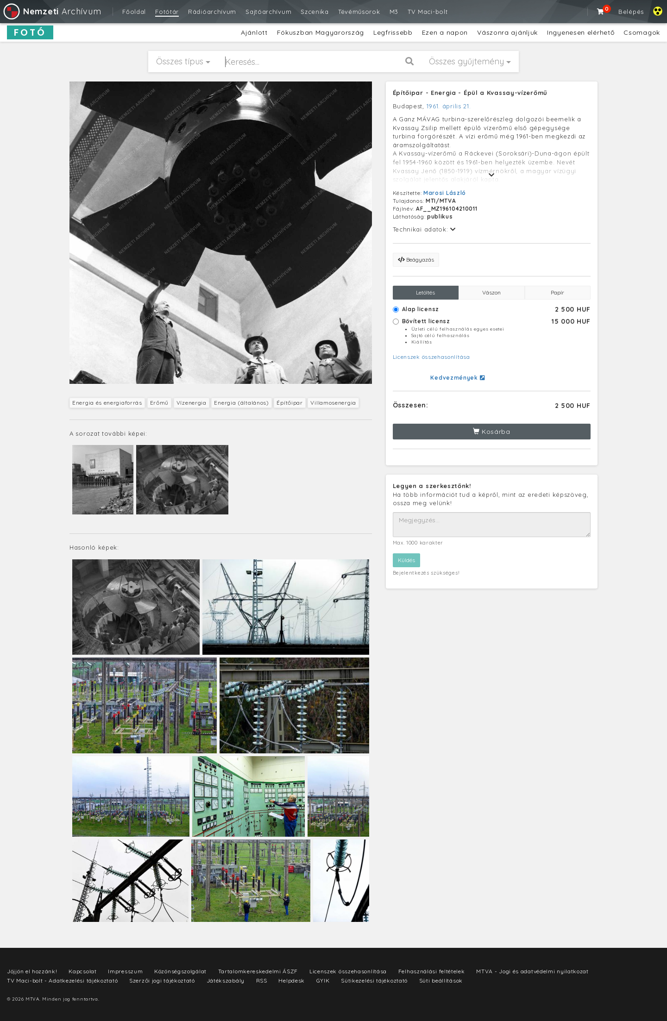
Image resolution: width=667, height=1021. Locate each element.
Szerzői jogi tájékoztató (162, 980)
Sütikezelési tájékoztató (374, 980)
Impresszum (125, 971)
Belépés (631, 11)
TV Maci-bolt (427, 11)
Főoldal (134, 11)
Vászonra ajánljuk (507, 32)
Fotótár (167, 11)
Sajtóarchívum (268, 11)
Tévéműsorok (359, 11)
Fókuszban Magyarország (320, 32)
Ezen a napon (445, 32)
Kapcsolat (82, 971)
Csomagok (641, 32)
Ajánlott (254, 32)
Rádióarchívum (212, 11)
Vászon (491, 292)
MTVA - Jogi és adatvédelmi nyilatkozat (532, 971)
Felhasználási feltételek (431, 971)
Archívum (51, 11)
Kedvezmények (457, 377)
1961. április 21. (449, 106)
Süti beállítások (441, 980)
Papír (557, 292)
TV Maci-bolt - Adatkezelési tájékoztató (62, 980)
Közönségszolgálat (180, 971)
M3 (394, 11)
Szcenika (315, 11)
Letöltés (425, 292)
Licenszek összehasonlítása (431, 356)
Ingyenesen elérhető (580, 32)
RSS (261, 980)
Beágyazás (416, 259)
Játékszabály (226, 980)
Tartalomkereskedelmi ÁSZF (258, 971)
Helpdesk (291, 980)
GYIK (323, 980)
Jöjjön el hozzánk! (32, 971)
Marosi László (444, 192)
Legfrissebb (393, 32)
